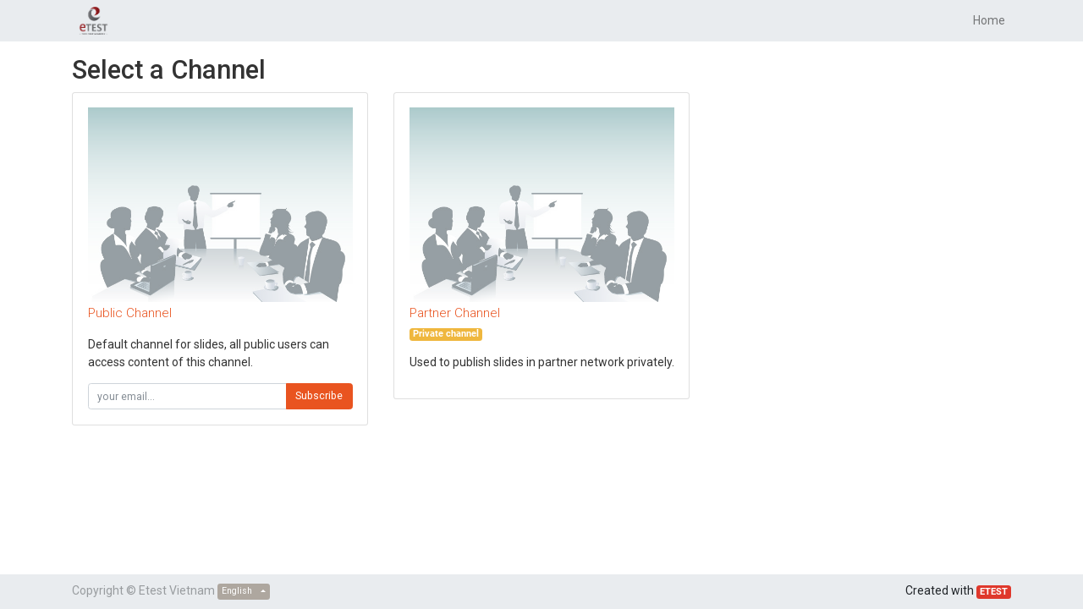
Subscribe (319, 396)
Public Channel (130, 313)
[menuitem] (989, 21)
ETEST (994, 591)
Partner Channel (455, 313)
